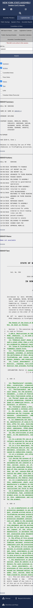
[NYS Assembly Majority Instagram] (26, 10)
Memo (5, 82)
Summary (6, 64)
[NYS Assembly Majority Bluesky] (13, 14)
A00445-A (18, 111)
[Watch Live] (4, 10)
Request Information (23, 598)
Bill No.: (2, 46)
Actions (5, 68)
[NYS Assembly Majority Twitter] (19, 10)
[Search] (20, 14)
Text (4, 86)
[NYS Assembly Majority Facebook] (11, 10)
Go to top (2, 151)
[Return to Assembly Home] (16, 4)
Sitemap (6, 598)
